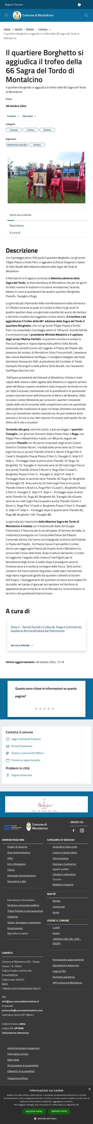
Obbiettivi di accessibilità (20, 1071)
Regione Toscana (14, 4)
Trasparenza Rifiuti (17, 1078)
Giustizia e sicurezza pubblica (23, 905)
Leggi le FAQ (59, 971)
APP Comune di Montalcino (67, 983)
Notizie (30, 29)
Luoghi (56, 927)
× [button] (89, 1089)
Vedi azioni (30, 116)
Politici (11, 870)
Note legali (13, 1060)
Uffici (10, 858)
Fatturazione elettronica (15, 1033)
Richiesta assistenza (64, 977)
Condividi (13, 116)
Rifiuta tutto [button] (59, 1111)
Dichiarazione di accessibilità (22, 1065)
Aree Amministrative (18, 852)
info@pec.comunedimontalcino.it (20, 1001)
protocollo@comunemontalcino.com (22, 1010)
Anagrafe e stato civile (65, 847)
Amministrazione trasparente (23, 1048)
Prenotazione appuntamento (68, 959)
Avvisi (56, 912)
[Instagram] (82, 830)
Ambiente (12, 917)
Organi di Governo (17, 847)
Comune (42, 29)
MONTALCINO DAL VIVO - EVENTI (67, 941)
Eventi (56, 933)
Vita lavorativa (60, 858)
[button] (46, 1118)
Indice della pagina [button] (20, 215)
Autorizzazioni (15, 928)
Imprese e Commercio (64, 864)
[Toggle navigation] (6, 15)
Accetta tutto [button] (34, 1111)
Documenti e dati (16, 881)
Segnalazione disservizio (66, 965)
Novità (18, 29)
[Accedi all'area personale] (79, 4)
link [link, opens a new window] (77, 1104)
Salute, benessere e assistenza (24, 922)
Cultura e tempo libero (65, 852)
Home (7, 29)
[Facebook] (73, 830)
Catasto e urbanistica (64, 874)
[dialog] (46, 1105)
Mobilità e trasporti (63, 884)
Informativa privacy (18, 1054)
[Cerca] (86, 15)
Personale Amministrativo (21, 875)
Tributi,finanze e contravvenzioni (25, 911)
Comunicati (59, 906)
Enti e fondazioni (16, 864)
